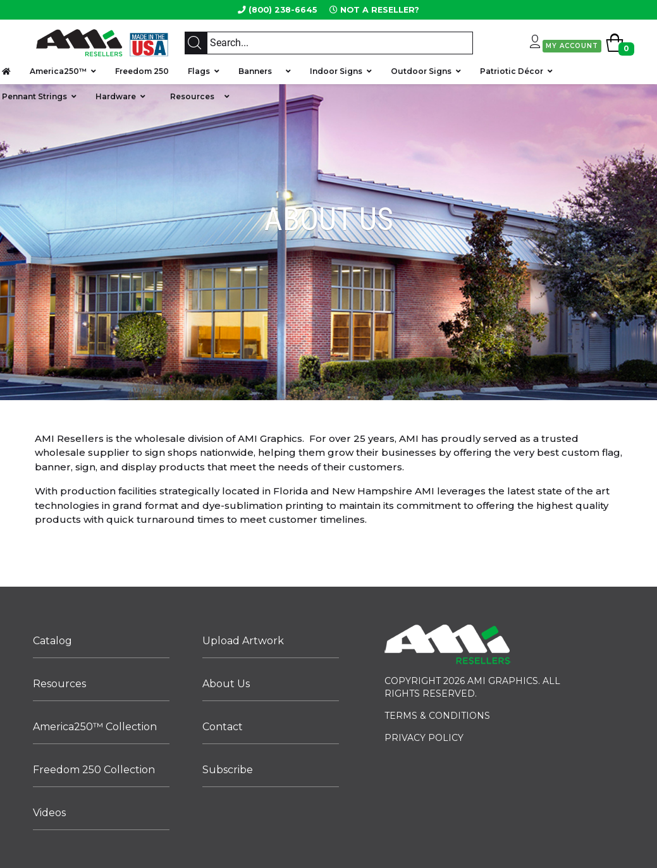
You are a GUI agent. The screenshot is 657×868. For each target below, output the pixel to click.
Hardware (115, 96)
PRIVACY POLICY (424, 737)
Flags (199, 71)
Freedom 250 (142, 71)
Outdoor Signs (421, 71)
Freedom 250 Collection (94, 770)
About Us (226, 684)
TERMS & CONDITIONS (437, 715)
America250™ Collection (95, 727)
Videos (49, 813)
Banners (259, 71)
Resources (192, 96)
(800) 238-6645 (283, 10)
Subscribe (227, 770)
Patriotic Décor (511, 71)
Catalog (52, 641)
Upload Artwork (243, 641)
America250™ (58, 71)
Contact (222, 727)
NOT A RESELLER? (379, 10)
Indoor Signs (336, 71)
